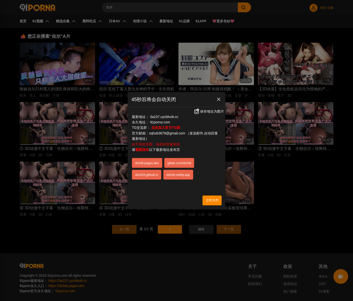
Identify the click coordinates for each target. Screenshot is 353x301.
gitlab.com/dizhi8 (179, 161)
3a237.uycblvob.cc (164, 115)
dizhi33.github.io (146, 173)
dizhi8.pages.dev (147, 161)
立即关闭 (212, 199)
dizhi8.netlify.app (178, 173)
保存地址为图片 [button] (209, 110)
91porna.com (160, 121)
